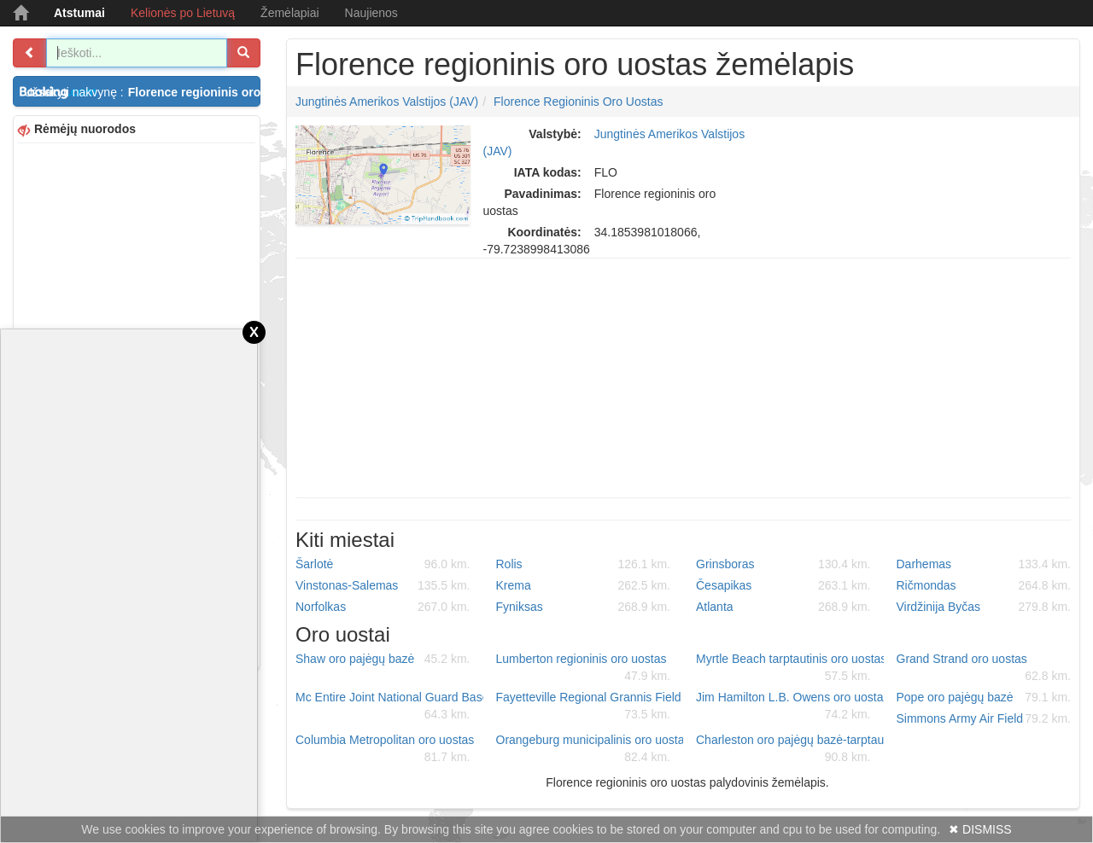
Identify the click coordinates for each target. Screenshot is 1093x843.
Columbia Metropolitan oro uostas (384, 749)
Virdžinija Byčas (984, 606)
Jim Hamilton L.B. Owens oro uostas (790, 706)
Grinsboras (783, 564)
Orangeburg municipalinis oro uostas (590, 749)
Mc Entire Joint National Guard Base (389, 706)
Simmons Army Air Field (984, 718)
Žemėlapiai (289, 13)
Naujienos (371, 13)
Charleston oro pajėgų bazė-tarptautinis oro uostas (790, 749)
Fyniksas (583, 606)
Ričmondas (984, 585)
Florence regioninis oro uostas (578, 101)
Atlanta (783, 606)
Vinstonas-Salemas (383, 585)
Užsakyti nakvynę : (142, 92)
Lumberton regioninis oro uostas (583, 668)
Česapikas (783, 585)
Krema (583, 585)
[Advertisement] (683, 378)
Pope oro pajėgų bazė (984, 697)
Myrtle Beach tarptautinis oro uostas (790, 668)
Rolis (583, 564)
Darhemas (984, 564)
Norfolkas (383, 606)
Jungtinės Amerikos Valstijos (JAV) (386, 101)
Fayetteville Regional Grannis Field (588, 706)
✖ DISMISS (980, 829)
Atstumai (79, 13)
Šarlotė (383, 564)
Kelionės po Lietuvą (183, 13)
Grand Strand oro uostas (984, 668)
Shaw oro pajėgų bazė (383, 658)
